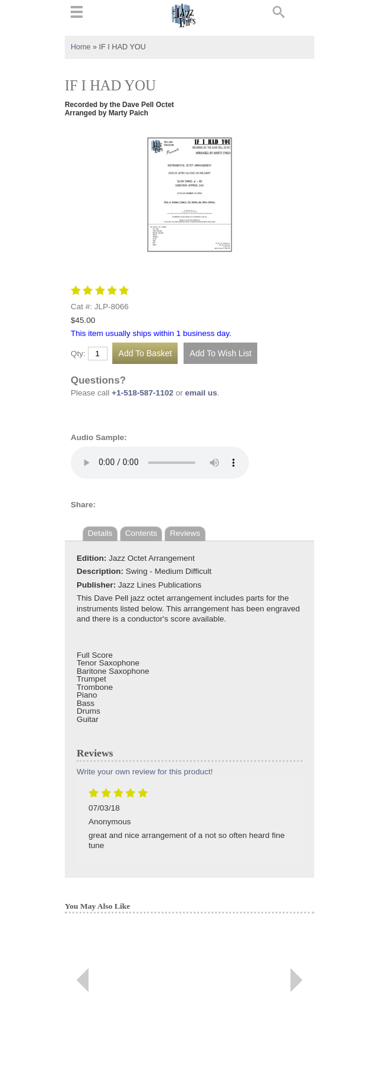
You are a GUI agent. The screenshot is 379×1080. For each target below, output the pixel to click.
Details (100, 533)
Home (81, 47)
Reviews (185, 533)
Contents (141, 533)
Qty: (78, 354)
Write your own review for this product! (145, 771)
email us (201, 392)
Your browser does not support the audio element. (160, 463)
